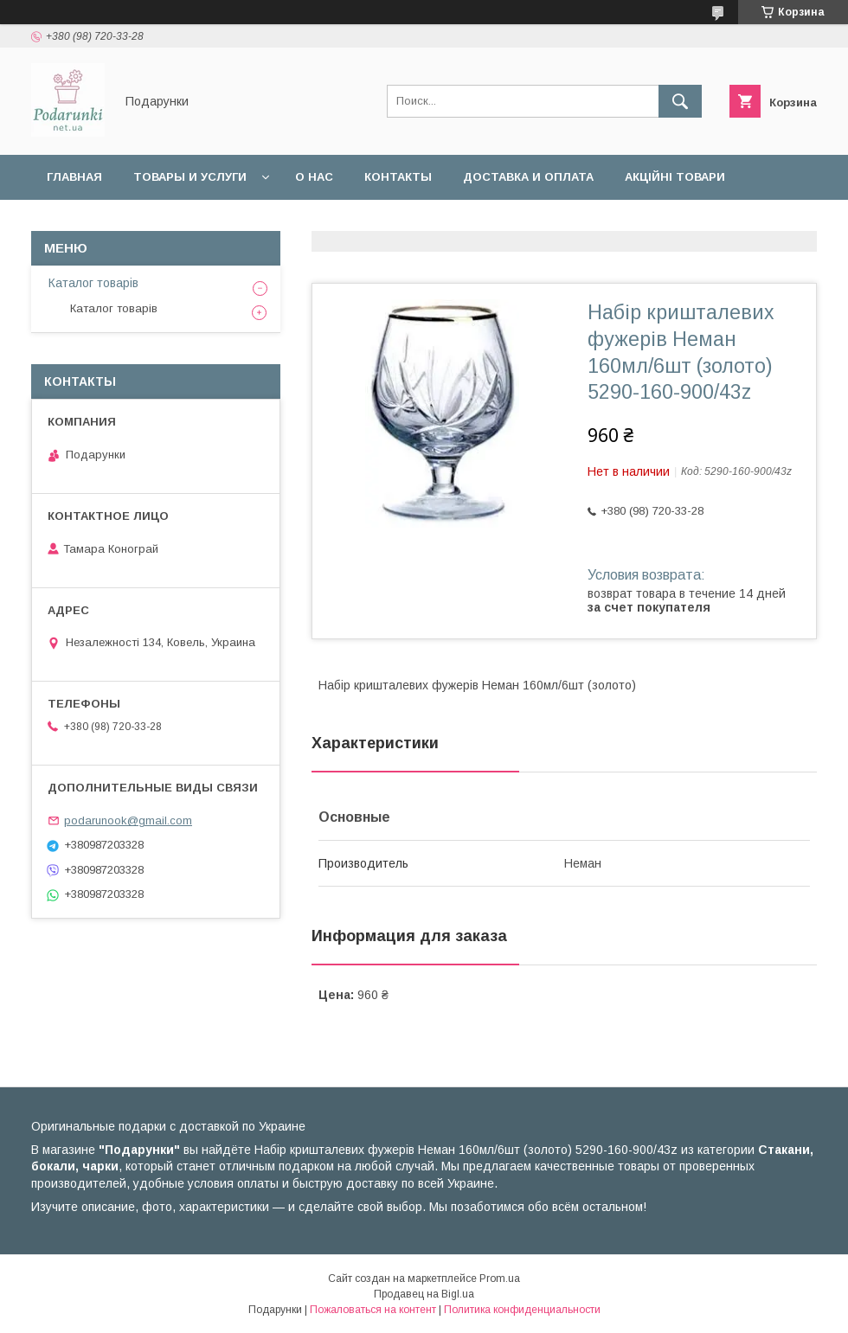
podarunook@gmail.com (128, 820)
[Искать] (680, 101)
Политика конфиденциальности (522, 1310)
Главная (74, 176)
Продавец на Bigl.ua (424, 1294)
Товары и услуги (190, 176)
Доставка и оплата (528, 176)
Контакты (398, 176)
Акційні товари (675, 176)
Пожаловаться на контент (373, 1310)
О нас (314, 176)
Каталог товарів (93, 283)
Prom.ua (499, 1278)
